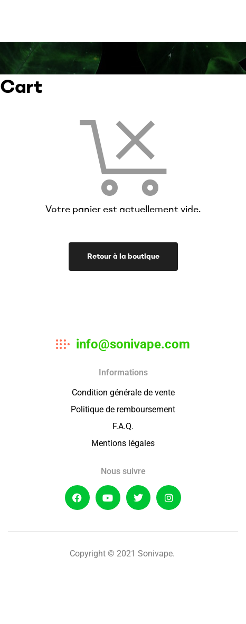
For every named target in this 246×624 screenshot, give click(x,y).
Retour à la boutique (123, 256)
